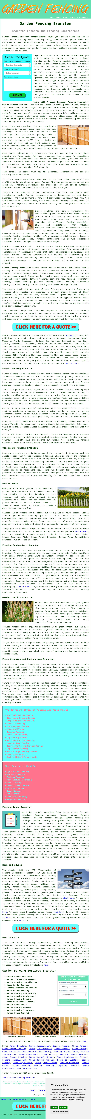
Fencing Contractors (20, 1099)
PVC (82, 273)
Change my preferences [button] (60, 1111)
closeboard (83, 282)
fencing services (32, 851)
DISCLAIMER (83, 17)
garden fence (68, 37)
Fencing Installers (27, 1068)
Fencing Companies (69, 1063)
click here (68, 898)
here (4, 912)
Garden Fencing (61, 1046)
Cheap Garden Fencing (14, 1049)
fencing (73, 285)
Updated (32, 1099)
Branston (70, 335)
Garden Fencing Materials (16, 268)
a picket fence (81, 529)
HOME (51, 17)
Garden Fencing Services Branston (29, 970)
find (11, 943)
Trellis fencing (10, 627)
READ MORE (24, 587)
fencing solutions (64, 246)
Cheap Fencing (79, 1046)
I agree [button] (54, 1107)
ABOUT (65, 17)
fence (18, 683)
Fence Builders (18, 1046)
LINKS (58, 17)
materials (38, 72)
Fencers (64, 1054)
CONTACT (73, 17)
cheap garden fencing (40, 846)
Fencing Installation (40, 1049)
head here (58, 912)
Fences (50, 1057)
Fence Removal (62, 1049)
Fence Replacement (29, 1054)
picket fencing (65, 282)
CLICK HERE (71, 363)
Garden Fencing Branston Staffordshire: (24, 37)
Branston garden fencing (47, 61)
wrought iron (30, 273)
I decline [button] (63, 1107)
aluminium (54, 271)
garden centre (41, 69)
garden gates (25, 837)
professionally (41, 97)
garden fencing (40, 48)
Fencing (58, 1052)
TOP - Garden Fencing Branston (18, 1078)
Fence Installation (39, 1046)
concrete (17, 273)
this (8, 918)
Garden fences (39, 268)
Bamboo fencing (10, 374)
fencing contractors (68, 217)
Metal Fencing (79, 1049)
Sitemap (4, 1099)
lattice (34, 279)
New (10, 1099)
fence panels (82, 532)
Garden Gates (71, 1052)
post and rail (57, 279)
